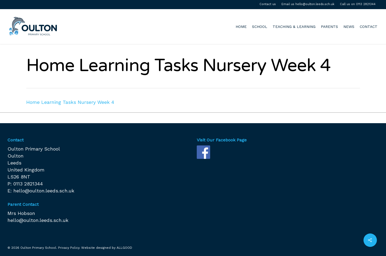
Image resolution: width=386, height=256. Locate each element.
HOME (241, 26)
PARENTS (329, 26)
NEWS (348, 26)
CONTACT (368, 26)
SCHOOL (259, 26)
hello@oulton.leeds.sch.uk (43, 190)
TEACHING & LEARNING (294, 26)
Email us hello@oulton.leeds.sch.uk (307, 4)
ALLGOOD (124, 248)
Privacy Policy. (69, 248)
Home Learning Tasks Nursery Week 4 (70, 102)
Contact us (267, 4)
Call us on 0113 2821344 (358, 4)
